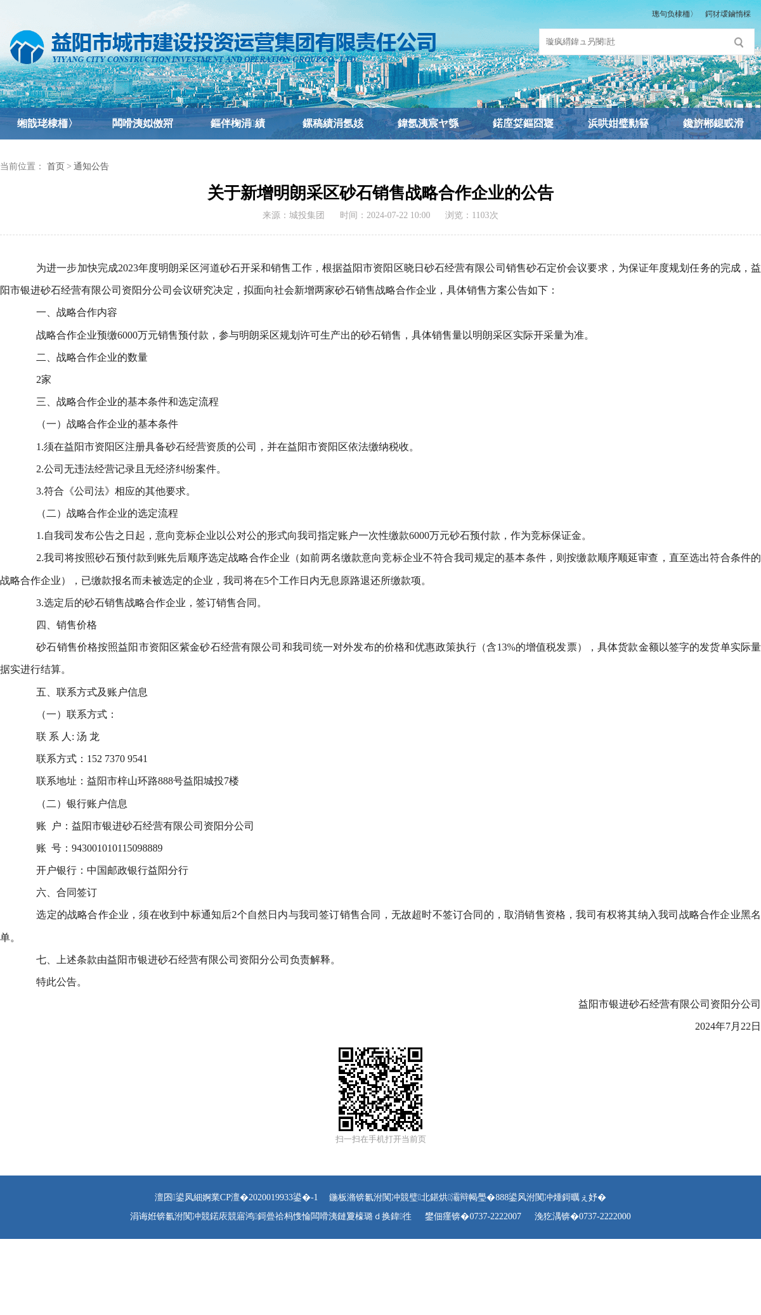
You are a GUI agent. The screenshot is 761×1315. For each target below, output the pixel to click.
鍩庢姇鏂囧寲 (523, 123)
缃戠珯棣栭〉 (47, 123)
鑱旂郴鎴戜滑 (713, 123)
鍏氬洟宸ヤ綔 (428, 123)
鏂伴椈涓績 (238, 123)
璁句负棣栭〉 (675, 14)
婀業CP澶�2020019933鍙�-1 (260, 1197)
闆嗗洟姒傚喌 (142, 123)
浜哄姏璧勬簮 (618, 123)
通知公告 (91, 166)
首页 (56, 166)
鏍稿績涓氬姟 (332, 123)
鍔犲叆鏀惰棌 (728, 14)
